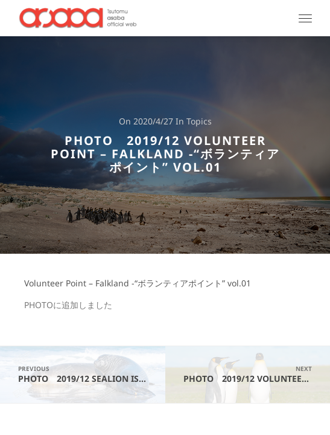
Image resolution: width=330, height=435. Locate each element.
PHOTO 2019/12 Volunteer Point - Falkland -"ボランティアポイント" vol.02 (257, 374)
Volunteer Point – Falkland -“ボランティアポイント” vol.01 (137, 283)
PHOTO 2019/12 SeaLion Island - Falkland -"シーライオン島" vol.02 (91, 374)
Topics (199, 121)
